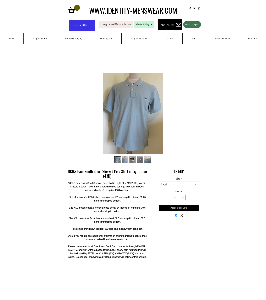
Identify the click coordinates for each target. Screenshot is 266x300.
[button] (74, 9)
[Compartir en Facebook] (176, 215)
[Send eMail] (170, 24)
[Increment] (183, 197)
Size (179, 178)
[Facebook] (190, 8)
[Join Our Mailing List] (144, 24)
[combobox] (179, 184)
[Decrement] (175, 197)
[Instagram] (198, 8)
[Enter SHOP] (82, 25)
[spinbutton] (179, 197)
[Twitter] (194, 8)
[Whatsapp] (192, 24)
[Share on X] (181, 215)
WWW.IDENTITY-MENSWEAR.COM (133, 10)
